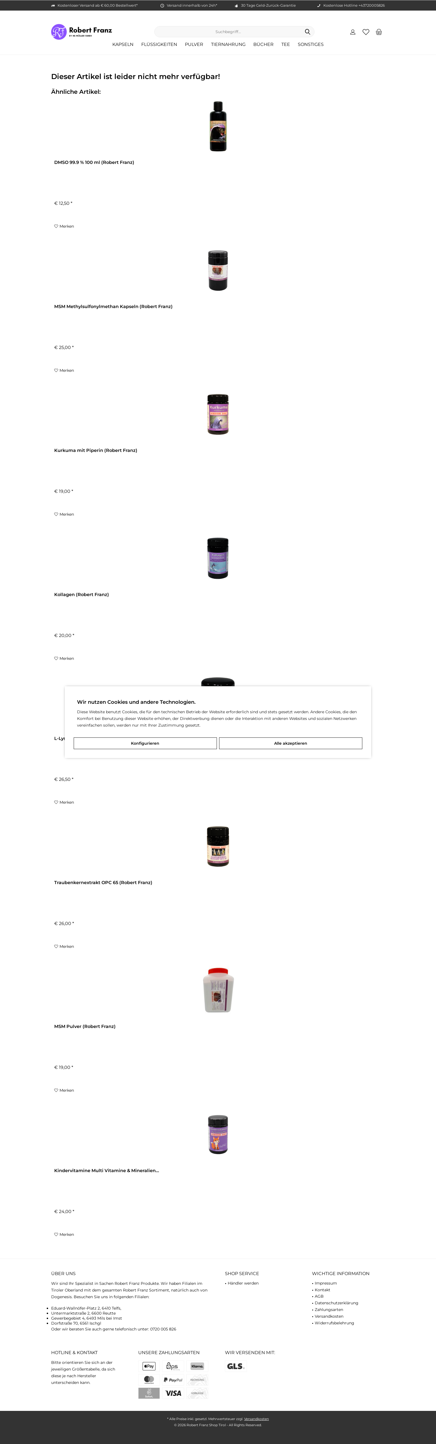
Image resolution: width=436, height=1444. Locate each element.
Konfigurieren (145, 743)
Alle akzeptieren (290, 743)
